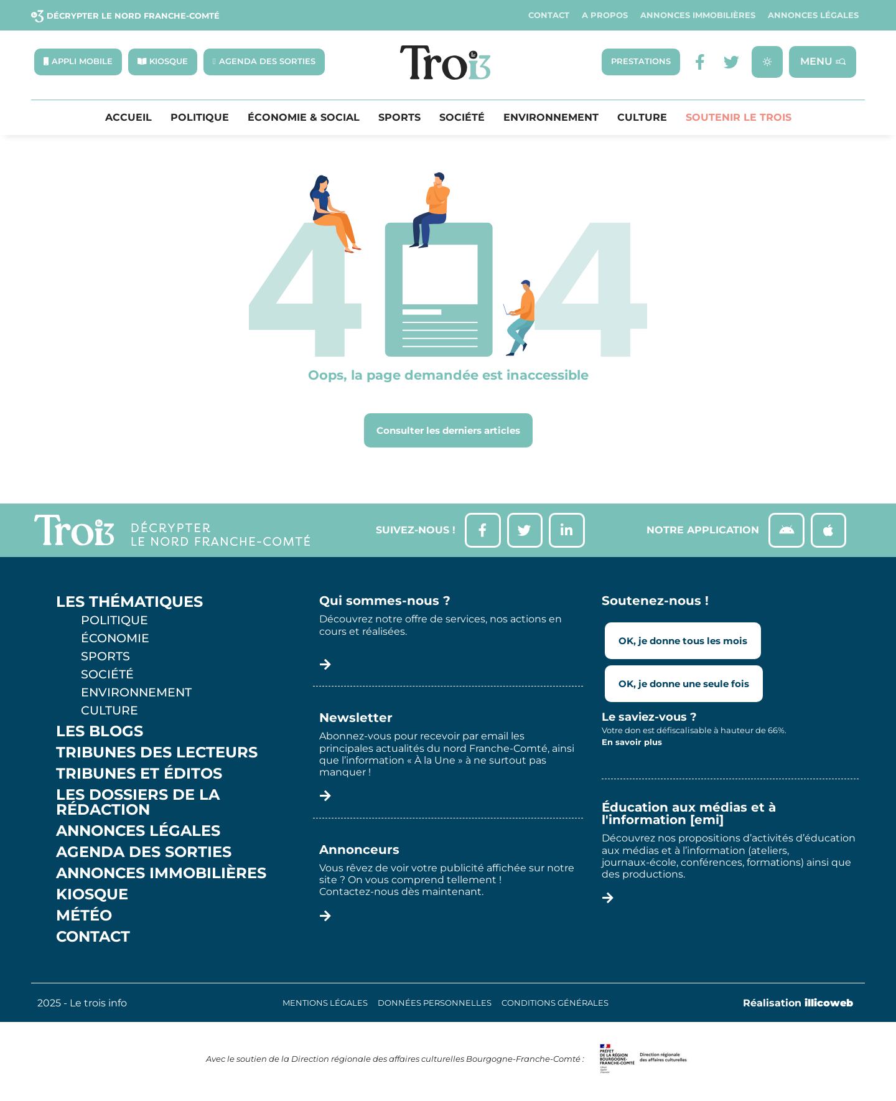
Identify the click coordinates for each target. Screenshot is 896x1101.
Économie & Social (304, 118)
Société (462, 118)
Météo (84, 918)
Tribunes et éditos (139, 776)
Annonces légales (813, 15)
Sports (399, 118)
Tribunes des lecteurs (157, 755)
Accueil (128, 118)
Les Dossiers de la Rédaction (138, 805)
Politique (199, 118)
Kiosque (92, 897)
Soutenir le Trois (738, 118)
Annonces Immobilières (697, 15)
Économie (115, 641)
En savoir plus (632, 745)
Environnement (551, 118)
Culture (642, 118)
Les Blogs (99, 734)
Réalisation (798, 1006)
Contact (548, 15)
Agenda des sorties (143, 855)
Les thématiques (129, 604)
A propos (605, 15)
